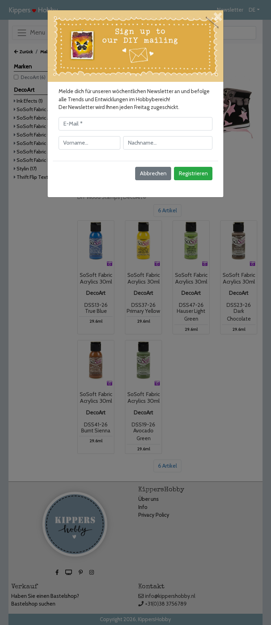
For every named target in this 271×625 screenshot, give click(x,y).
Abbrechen (153, 173)
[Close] (217, 15)
